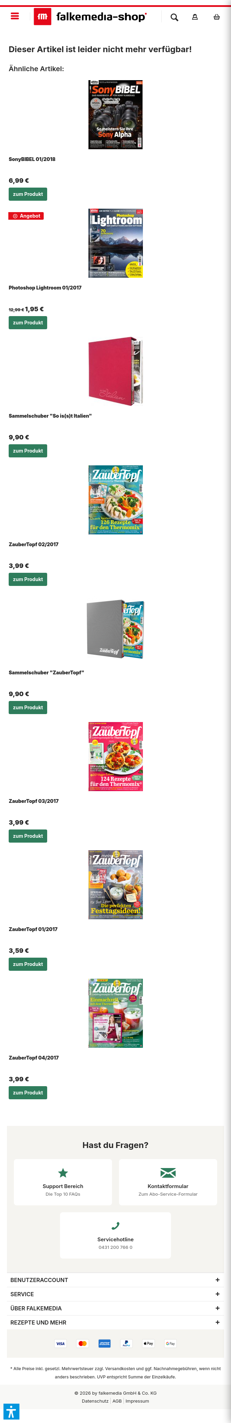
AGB (117, 1401)
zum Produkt (28, 194)
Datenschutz (95, 1401)
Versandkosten (120, 1368)
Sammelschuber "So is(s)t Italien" (50, 416)
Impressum (137, 1401)
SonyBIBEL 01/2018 (32, 159)
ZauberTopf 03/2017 (34, 801)
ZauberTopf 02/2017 (33, 544)
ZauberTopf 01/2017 (33, 929)
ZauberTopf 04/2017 (34, 1058)
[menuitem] (15, 16)
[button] (11, 1412)
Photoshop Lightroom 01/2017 (45, 288)
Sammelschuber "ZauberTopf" (46, 672)
